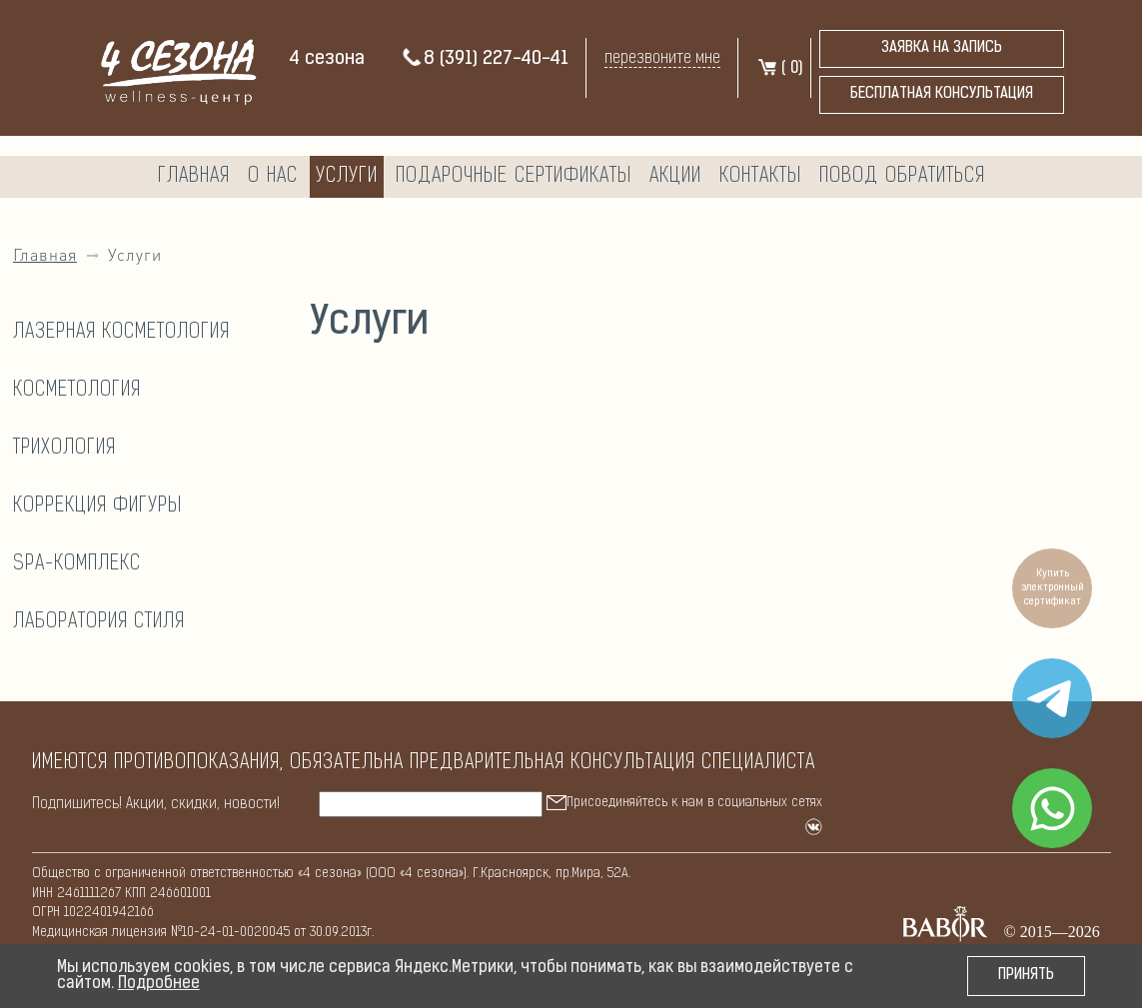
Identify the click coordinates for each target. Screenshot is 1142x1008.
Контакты (760, 177)
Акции (675, 177)
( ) (779, 69)
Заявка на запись (941, 48)
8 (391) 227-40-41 (485, 59)
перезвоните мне (662, 58)
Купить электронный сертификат (1052, 587)
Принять (1026, 975)
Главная (194, 177)
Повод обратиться (902, 177)
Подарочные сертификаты (513, 177)
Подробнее (159, 984)
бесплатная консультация (941, 94)
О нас (273, 177)
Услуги (347, 177)
